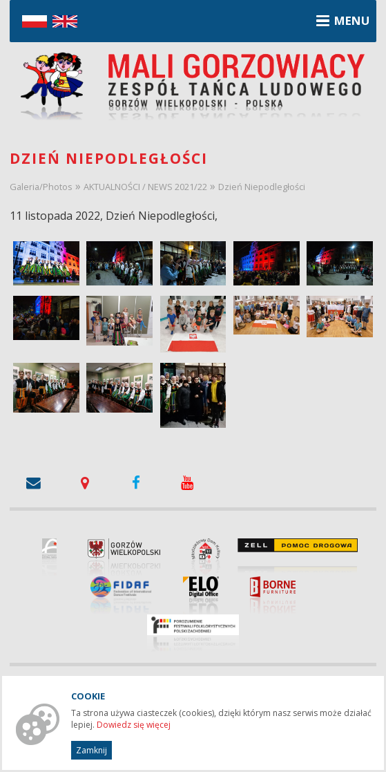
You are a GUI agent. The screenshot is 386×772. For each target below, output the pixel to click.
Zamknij (91, 750)
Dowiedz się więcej (134, 725)
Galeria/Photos (41, 186)
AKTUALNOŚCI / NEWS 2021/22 (145, 186)
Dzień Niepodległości (261, 186)
